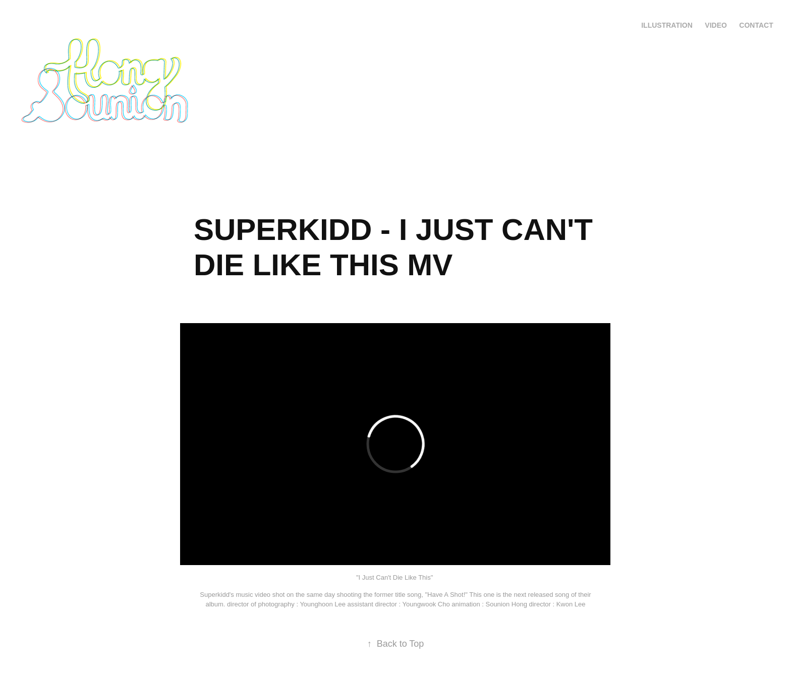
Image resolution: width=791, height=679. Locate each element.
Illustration (667, 25)
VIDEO (716, 25)
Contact (756, 25)
